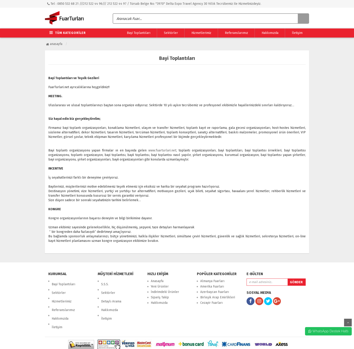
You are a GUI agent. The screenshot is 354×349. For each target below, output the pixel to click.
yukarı (348, 322)
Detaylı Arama (111, 292)
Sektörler (171, 33)
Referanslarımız (236, 33)
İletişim (297, 33)
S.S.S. (105, 281)
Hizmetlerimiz (201, 33)
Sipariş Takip (160, 297)
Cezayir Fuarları (211, 303)
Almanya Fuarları (212, 281)
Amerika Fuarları (212, 286)
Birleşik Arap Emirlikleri (217, 297)
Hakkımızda (270, 33)
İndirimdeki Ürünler (165, 292)
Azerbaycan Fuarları (214, 292)
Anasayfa (54, 44)
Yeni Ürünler (160, 286)
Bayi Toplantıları (138, 33)
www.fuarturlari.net (162, 150)
